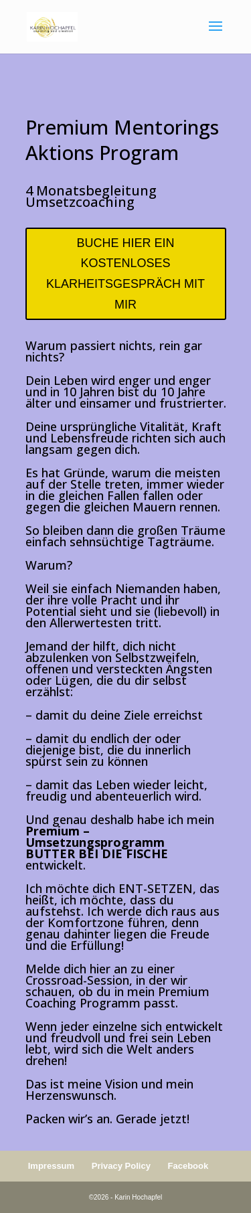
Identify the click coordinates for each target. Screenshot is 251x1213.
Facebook (188, 1166)
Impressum (51, 1166)
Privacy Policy (121, 1166)
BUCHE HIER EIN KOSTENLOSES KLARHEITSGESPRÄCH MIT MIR (125, 273)
